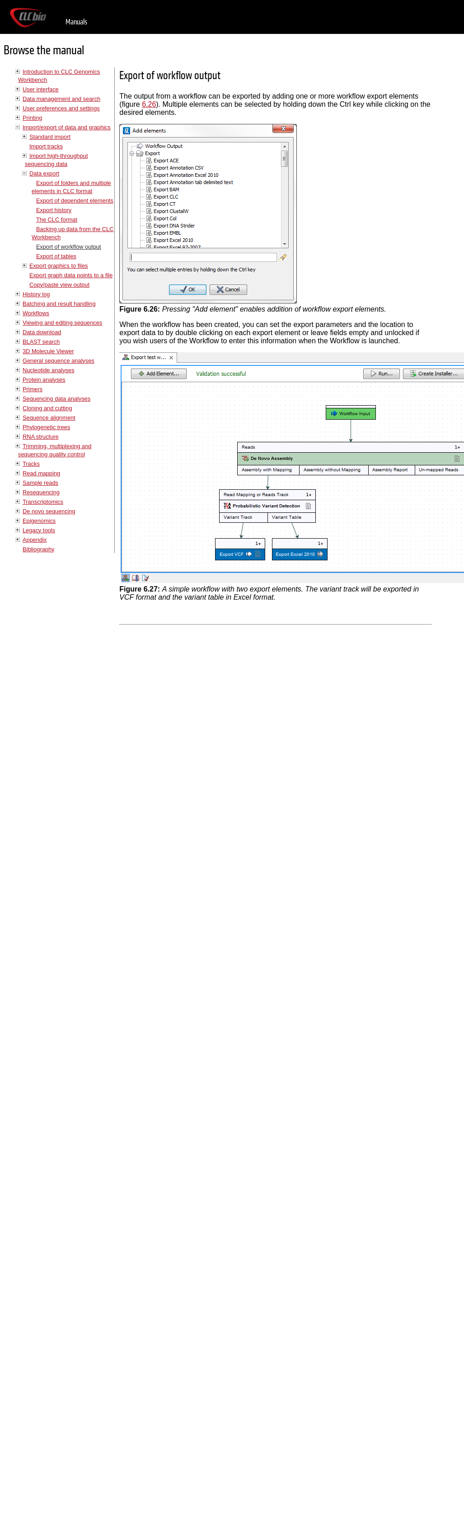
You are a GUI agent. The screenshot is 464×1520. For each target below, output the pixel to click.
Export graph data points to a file (70, 275)
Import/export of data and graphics (67, 127)
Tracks (31, 463)
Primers (32, 389)
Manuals (76, 22)
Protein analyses (44, 379)
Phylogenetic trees (46, 427)
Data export (44, 173)
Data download (42, 332)
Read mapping (41, 473)
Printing (32, 117)
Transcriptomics (43, 501)
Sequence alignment (49, 417)
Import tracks (46, 146)
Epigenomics (39, 520)
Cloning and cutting (47, 408)
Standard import (49, 136)
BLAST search (41, 341)
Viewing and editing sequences (62, 322)
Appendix (35, 539)
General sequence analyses (58, 360)
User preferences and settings (61, 108)
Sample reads (40, 482)
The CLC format (56, 219)
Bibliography (38, 549)
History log (36, 294)
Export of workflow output (68, 246)
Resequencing (41, 492)
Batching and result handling (59, 303)
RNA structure (41, 436)
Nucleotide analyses (49, 370)
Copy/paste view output (59, 284)
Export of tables (56, 256)
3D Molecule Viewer (48, 351)
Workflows (36, 313)
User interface (41, 89)
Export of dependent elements (74, 200)
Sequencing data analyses (56, 398)
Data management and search (61, 98)
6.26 (149, 104)
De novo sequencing (49, 511)
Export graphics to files (58, 265)
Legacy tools (39, 530)
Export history (53, 210)
